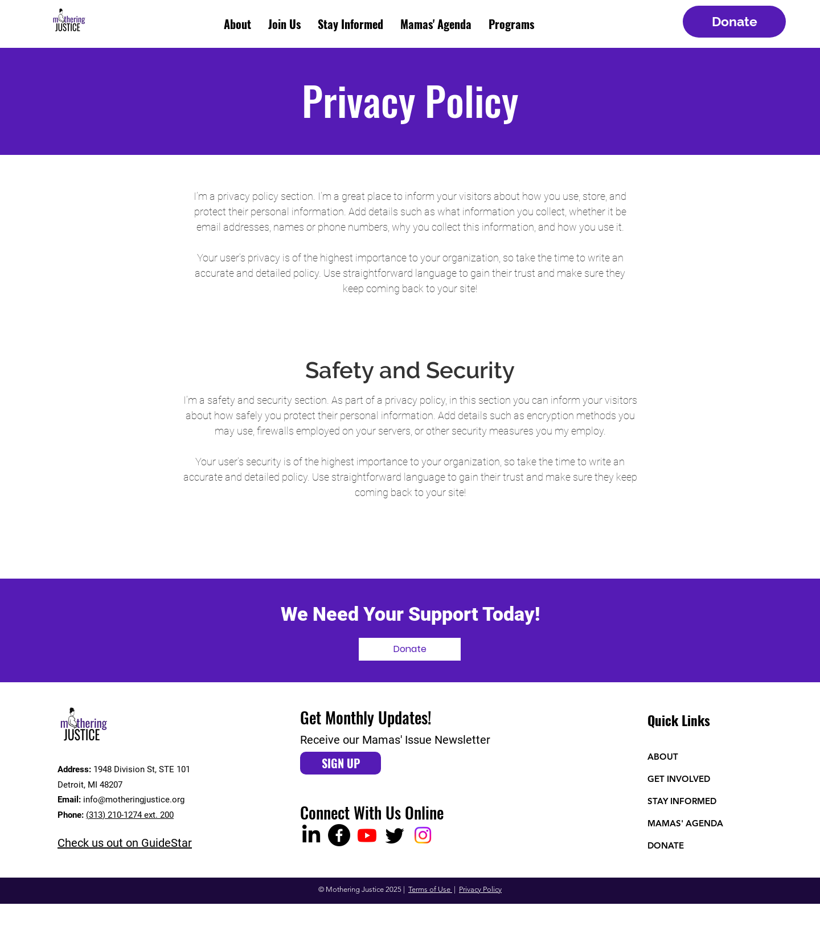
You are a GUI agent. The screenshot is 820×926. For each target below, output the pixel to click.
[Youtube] (367, 835)
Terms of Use (430, 889)
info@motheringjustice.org (133, 799)
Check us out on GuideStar (125, 843)
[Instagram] (423, 835)
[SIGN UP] (340, 763)
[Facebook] (339, 835)
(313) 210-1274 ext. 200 (130, 815)
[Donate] (734, 22)
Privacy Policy (480, 889)
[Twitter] (395, 835)
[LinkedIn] (311, 835)
